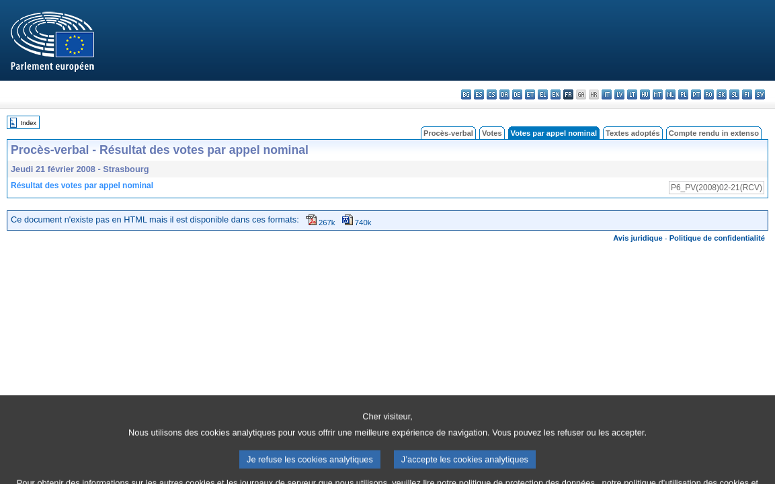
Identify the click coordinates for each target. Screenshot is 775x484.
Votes (492, 133)
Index (28, 122)
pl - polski (683, 94)
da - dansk (504, 94)
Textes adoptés (633, 133)
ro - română (709, 94)
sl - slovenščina (734, 94)
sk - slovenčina (722, 94)
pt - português (696, 94)
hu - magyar (645, 94)
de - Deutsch (517, 94)
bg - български (466, 94)
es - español (479, 94)
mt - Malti (658, 94)
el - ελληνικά (543, 94)
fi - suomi (747, 94)
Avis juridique (638, 238)
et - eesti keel (530, 94)
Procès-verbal (448, 133)
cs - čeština (492, 94)
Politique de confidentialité (717, 238)
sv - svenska (760, 94)
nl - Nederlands (670, 94)
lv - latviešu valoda (619, 94)
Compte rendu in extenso (714, 133)
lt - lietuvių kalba (632, 94)
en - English (555, 94)
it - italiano (607, 94)
